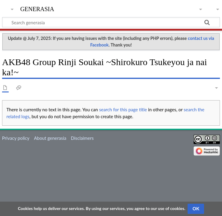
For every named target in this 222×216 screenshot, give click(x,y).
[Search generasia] (111, 22)
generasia (37, 8)
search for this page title (123, 109)
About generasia (50, 138)
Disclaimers (82, 138)
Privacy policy (15, 138)
